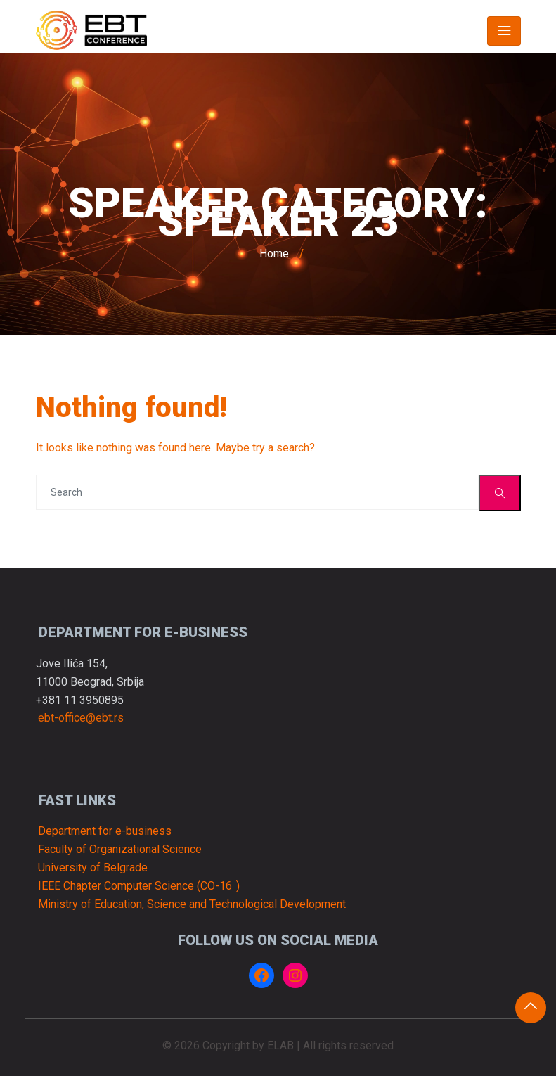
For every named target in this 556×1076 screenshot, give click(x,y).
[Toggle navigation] (504, 31)
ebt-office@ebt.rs (81, 718)
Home (274, 253)
